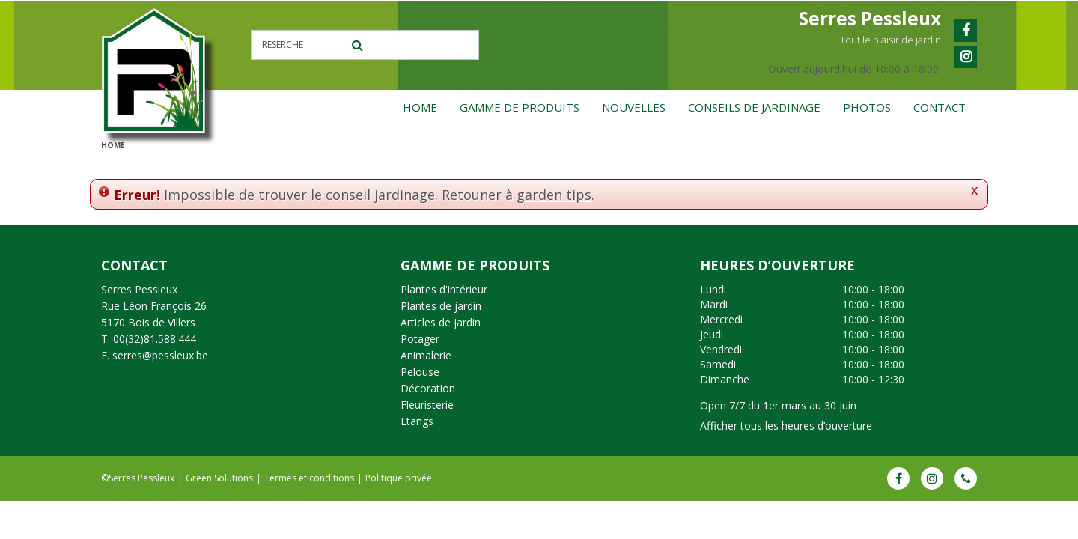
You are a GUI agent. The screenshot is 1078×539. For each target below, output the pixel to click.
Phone (965, 478)
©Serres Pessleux (137, 478)
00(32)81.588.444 (154, 339)
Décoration (428, 388)
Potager (420, 339)
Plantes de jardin (441, 306)
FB (898, 478)
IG (932, 478)
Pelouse (420, 372)
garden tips (554, 195)
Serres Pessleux (139, 289)
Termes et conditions (309, 478)
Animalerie (426, 355)
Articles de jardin (441, 322)
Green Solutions (219, 478)
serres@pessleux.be (160, 355)
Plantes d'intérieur (444, 289)
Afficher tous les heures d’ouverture (786, 425)
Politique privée (398, 478)
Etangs (417, 421)
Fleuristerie (427, 405)
